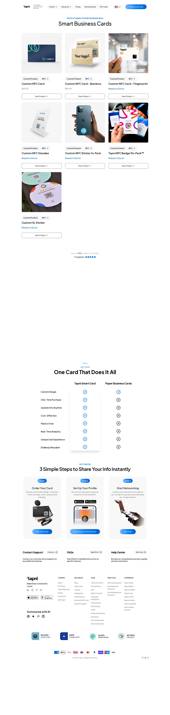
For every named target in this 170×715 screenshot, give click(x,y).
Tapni (81, 658)
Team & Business (90, 7)
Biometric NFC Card (81, 600)
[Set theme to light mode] (145, 657)
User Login (61, 600)
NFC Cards (104, 7)
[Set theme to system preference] (142, 657)
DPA (92, 590)
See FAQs (128, 531)
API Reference (79, 597)
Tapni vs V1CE (129, 597)
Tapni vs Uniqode (130, 604)
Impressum (95, 617)
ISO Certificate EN (97, 620)
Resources (66, 7)
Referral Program (80, 604)
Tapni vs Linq (128, 593)
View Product (41, 96)
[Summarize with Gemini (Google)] (33, 616)
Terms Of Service (97, 583)
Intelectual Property (98, 613)
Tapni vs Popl (128, 583)
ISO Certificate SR (97, 624)
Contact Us (62, 596)
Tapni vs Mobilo (129, 600)
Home (60, 583)
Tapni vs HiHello (129, 590)
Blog (76, 583)
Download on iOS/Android (85, 531)
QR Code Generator (114, 583)
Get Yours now (42, 531)
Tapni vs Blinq (128, 586)
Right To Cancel (96, 593)
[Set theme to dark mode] (148, 657)
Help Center (78, 586)
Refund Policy (96, 586)
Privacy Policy (96, 603)
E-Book (77, 590)
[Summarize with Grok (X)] (38, 616)
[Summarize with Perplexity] (43, 616)
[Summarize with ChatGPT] (28, 616)
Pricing (77, 7)
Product (53, 7)
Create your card (136, 7)
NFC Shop (61, 586)
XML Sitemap (95, 606)
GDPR (93, 610)
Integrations (78, 593)
